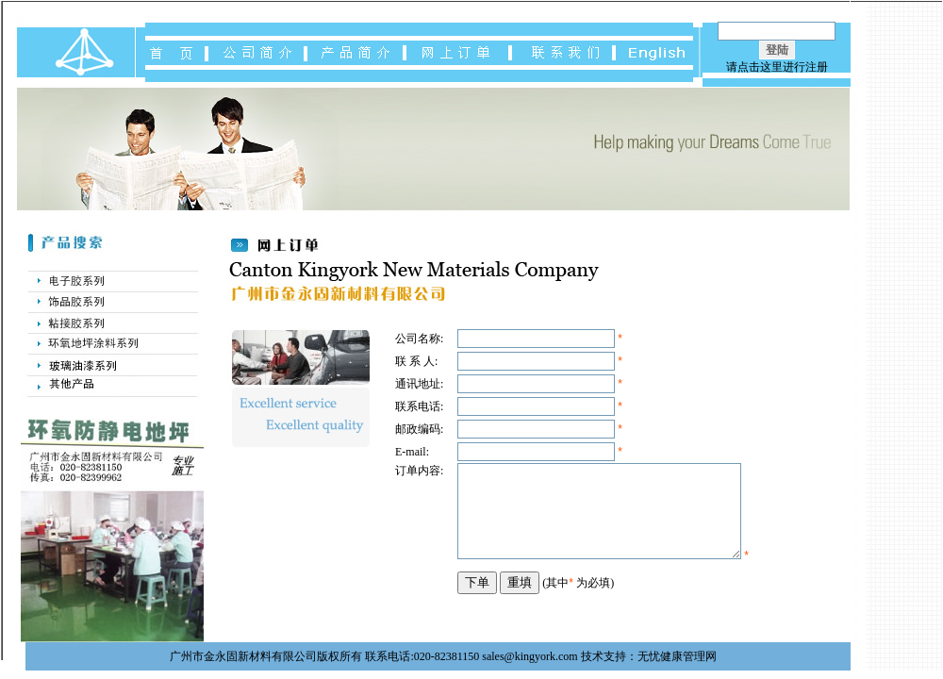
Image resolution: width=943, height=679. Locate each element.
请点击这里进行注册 (777, 67)
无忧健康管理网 (677, 656)
